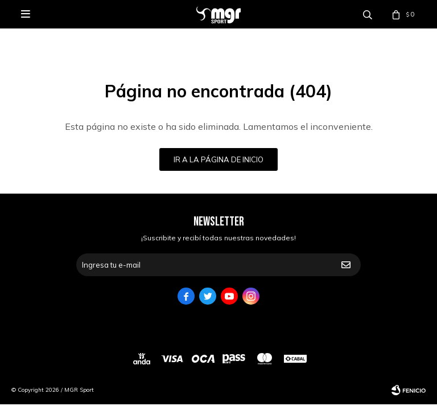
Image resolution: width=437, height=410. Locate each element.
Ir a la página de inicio (218, 159)
